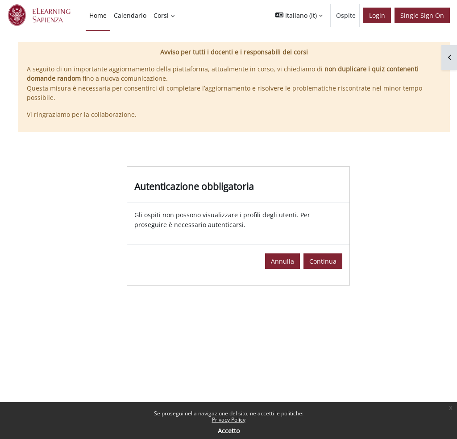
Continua (323, 261)
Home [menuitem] (98, 15)
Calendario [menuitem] (130, 15)
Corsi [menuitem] (161, 15)
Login (377, 15)
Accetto (229, 431)
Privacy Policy (228, 419)
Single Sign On (422, 15)
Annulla (282, 261)
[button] (299, 15)
